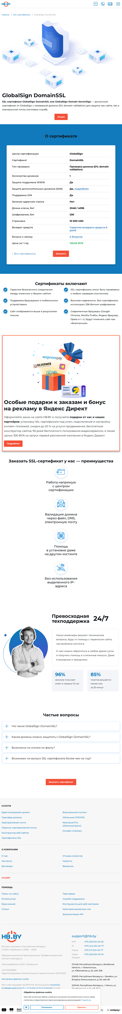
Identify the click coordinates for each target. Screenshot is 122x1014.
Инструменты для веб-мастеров (81, 904)
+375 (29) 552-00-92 (94, 941)
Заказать (61, 253)
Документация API (73, 914)
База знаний (8, 904)
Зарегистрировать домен (16, 812)
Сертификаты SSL (11, 838)
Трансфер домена (12, 817)
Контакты (7, 861)
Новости (67, 861)
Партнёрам (69, 894)
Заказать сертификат (61, 782)
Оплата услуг (9, 899)
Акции (61, 117)
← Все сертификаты (24, 253)
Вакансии (68, 866)
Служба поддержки (74, 899)
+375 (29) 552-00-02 (94, 954)
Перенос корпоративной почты (19, 827)
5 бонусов (76, 236)
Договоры (7, 866)
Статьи (5, 909)
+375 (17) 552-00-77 (93, 950)
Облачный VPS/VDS (74, 817)
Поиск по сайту (10, 894)
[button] (61, 726)
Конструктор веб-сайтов (15, 833)
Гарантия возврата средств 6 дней (88, 229)
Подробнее (13, 443)
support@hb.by (84, 936)
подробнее (81, 188)
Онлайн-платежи (72, 831)
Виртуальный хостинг (75, 812)
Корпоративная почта (14, 822)
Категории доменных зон (77, 909)
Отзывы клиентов (73, 856)
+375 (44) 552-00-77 (94, 946)
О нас (5, 856)
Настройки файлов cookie (15, 979)
